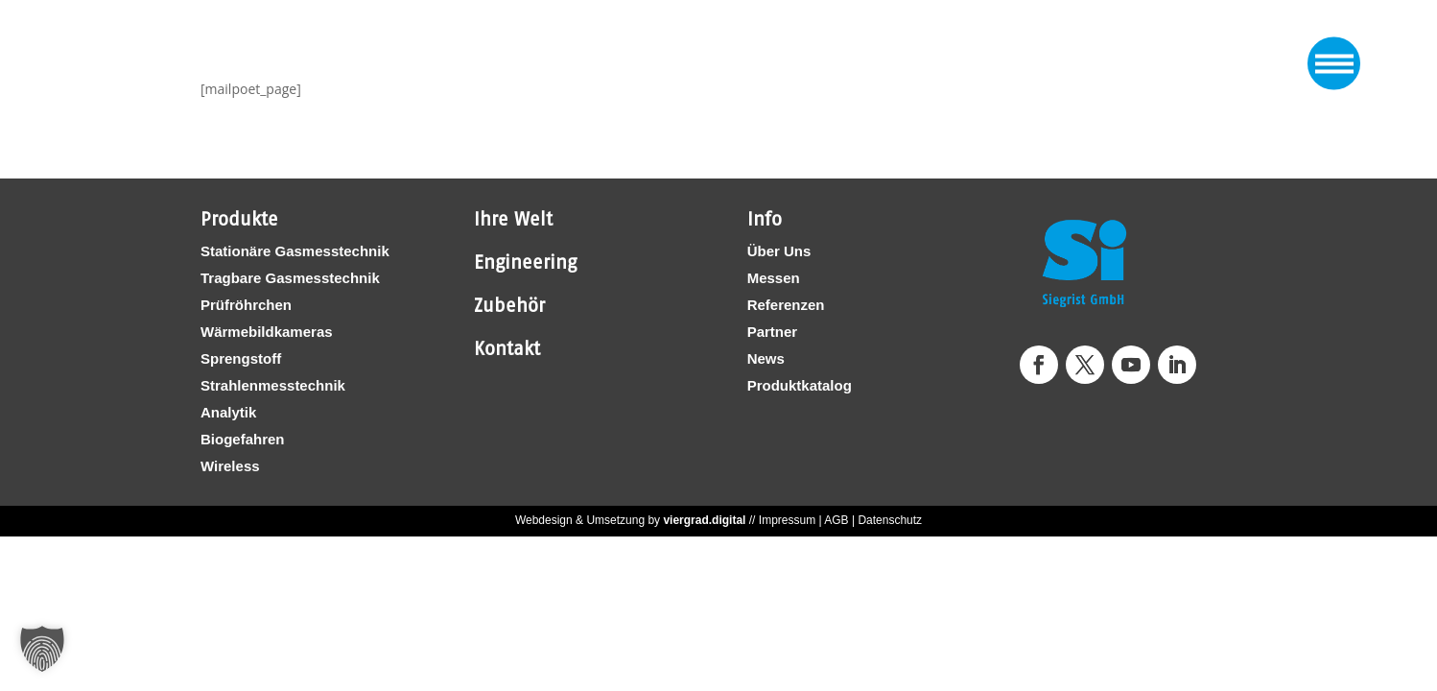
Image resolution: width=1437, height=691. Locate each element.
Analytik (228, 412)
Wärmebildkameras (266, 331)
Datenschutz (890, 520)
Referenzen (786, 305)
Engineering (525, 262)
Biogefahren (242, 439)
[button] (42, 649)
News (766, 358)
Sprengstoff (240, 358)
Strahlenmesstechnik (272, 385)
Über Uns (779, 251)
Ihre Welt (513, 218)
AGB (836, 520)
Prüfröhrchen (246, 305)
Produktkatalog (799, 385)
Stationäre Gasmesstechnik (294, 251)
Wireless (230, 466)
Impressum (787, 520)
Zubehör (509, 305)
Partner (772, 331)
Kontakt (507, 348)
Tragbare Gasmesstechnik (290, 278)
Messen (773, 278)
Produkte (239, 218)
